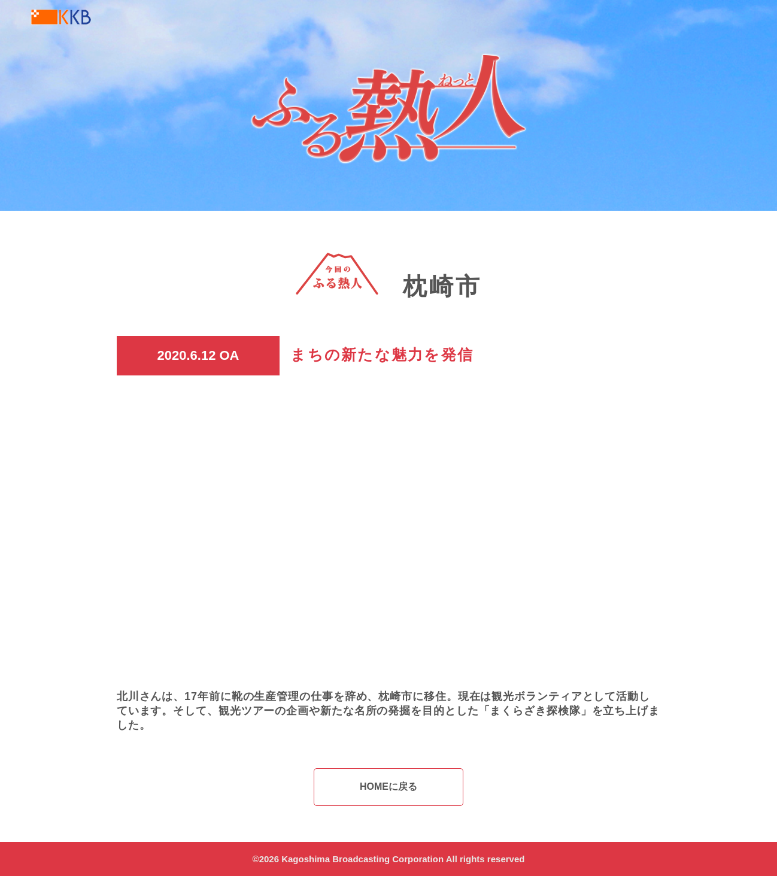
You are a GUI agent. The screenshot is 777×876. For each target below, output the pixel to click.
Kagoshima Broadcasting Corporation (362, 859)
